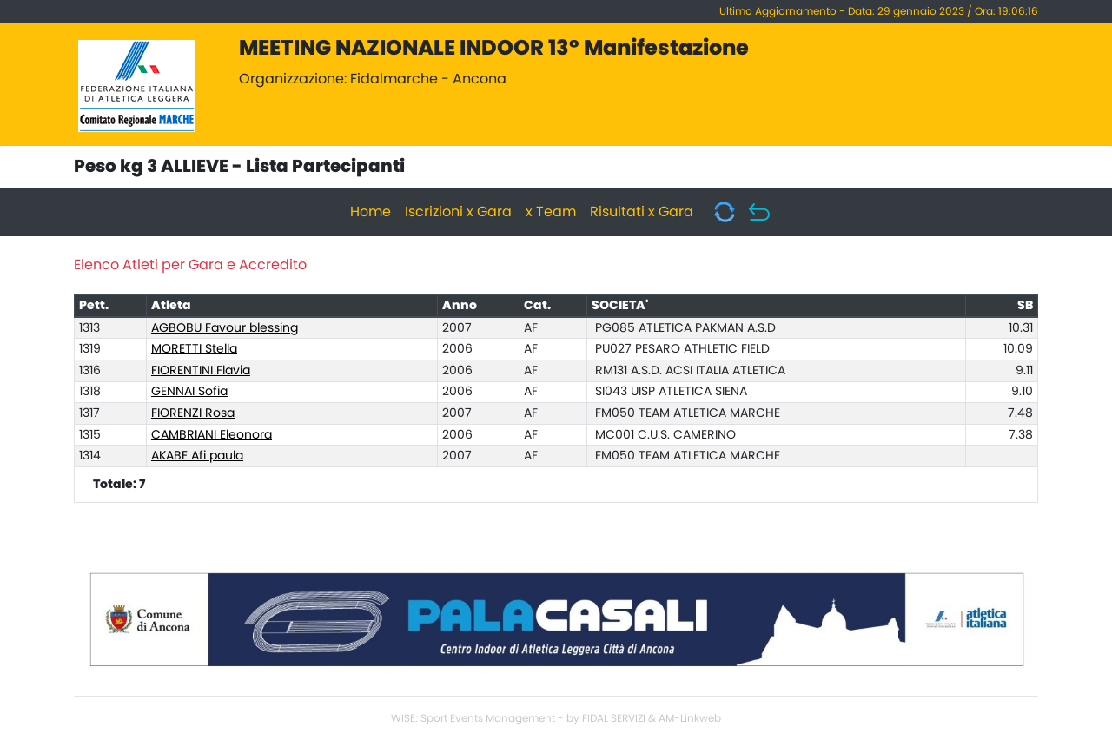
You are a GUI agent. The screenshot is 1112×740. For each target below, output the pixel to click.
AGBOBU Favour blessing (224, 328)
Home (370, 212)
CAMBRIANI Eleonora (211, 435)
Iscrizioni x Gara (458, 212)
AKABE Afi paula (197, 456)
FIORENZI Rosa (193, 413)
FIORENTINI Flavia (200, 371)
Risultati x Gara (641, 212)
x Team (551, 212)
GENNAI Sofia (189, 392)
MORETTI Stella (194, 349)
